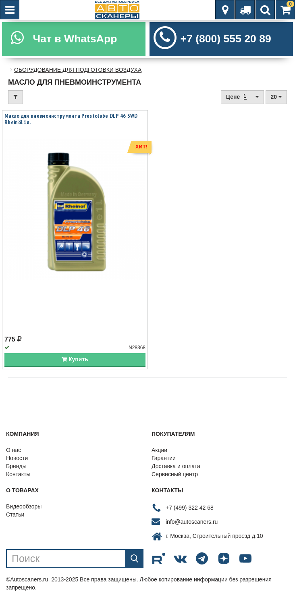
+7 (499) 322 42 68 (190, 507)
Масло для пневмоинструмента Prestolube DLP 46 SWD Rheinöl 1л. (71, 119)
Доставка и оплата (176, 466)
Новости (17, 458)
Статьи (15, 514)
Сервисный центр (175, 474)
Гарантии (164, 458)
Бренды (16, 466)
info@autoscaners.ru (192, 522)
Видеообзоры (24, 506)
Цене (242, 96)
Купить (75, 359)
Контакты (18, 474)
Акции (159, 450)
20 (276, 97)
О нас (13, 450)
